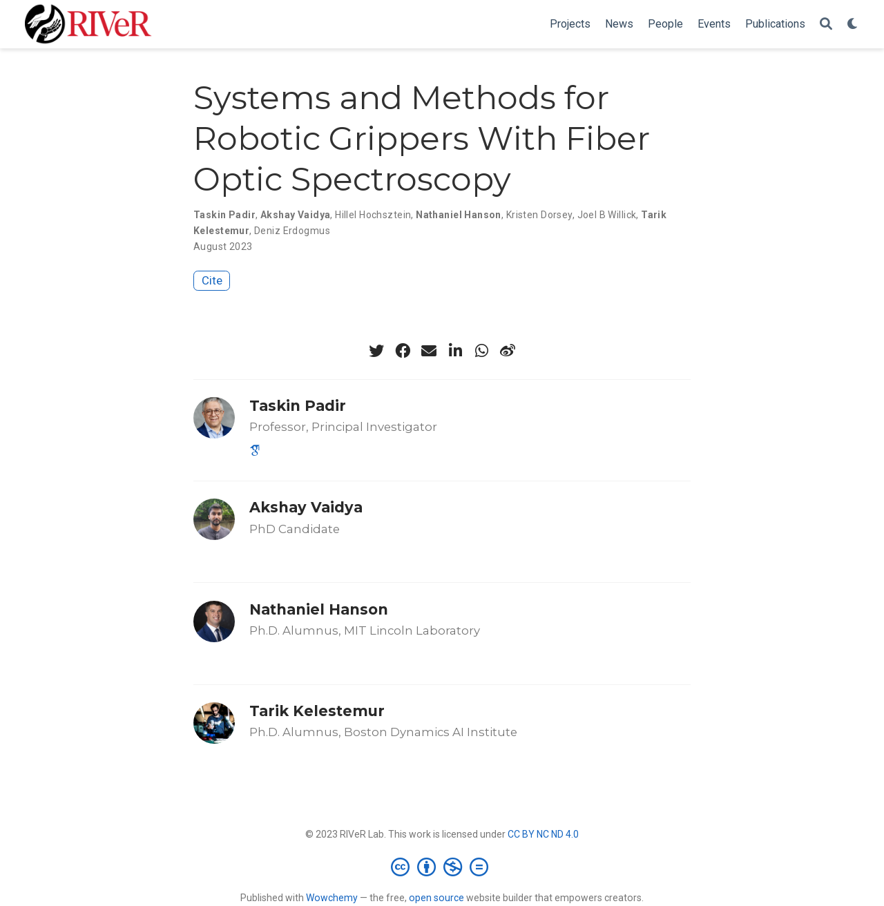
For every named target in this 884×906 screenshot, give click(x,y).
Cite (212, 280)
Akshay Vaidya (295, 214)
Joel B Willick (607, 214)
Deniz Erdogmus (292, 230)
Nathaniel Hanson (458, 214)
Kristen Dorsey (539, 214)
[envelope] (429, 350)
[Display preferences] (853, 24)
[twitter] (376, 350)
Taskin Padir (224, 214)
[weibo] (507, 350)
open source (436, 897)
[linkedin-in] (455, 350)
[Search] (826, 24)
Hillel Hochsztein (373, 214)
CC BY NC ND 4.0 (543, 834)
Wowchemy (332, 897)
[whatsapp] (481, 350)
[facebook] (402, 350)
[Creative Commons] (442, 867)
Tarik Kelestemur (317, 711)
